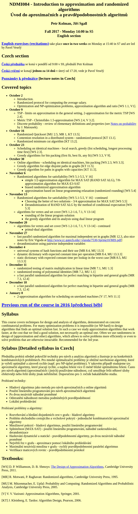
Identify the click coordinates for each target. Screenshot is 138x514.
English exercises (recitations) (25, 44)
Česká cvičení (11, 70)
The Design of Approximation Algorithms (77, 466)
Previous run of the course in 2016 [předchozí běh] (52, 304)
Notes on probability (123, 123)
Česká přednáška (13, 64)
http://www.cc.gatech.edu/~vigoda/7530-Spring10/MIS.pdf (84, 240)
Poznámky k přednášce (20, 78)
